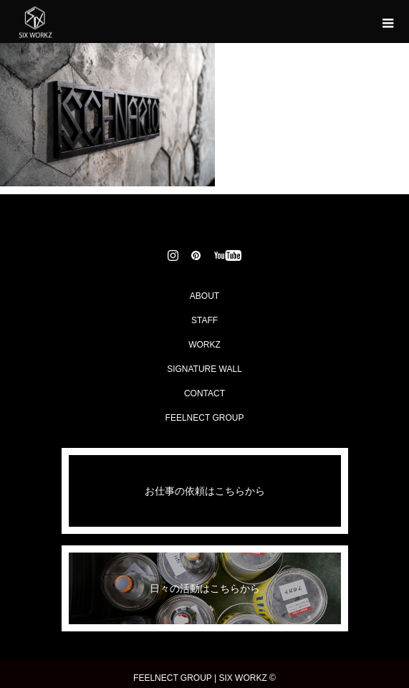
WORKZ (204, 345)
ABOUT (204, 296)
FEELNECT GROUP (204, 418)
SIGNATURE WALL (204, 369)
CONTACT (204, 393)
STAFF (204, 320)
